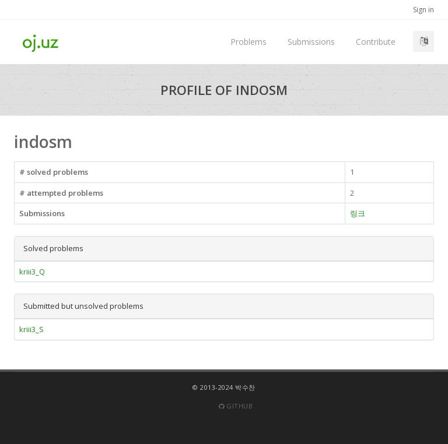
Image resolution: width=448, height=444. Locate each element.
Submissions (311, 41)
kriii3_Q (32, 271)
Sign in (423, 10)
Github (236, 405)
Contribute (376, 41)
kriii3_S (31, 329)
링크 (357, 213)
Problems (248, 41)
